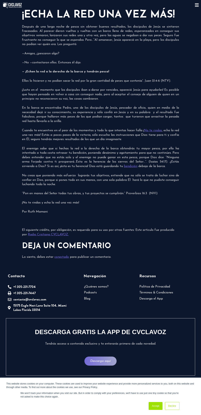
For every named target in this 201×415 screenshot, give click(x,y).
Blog (87, 298)
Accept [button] (155, 406)
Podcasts (90, 292)
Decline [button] (172, 406)
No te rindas (153, 130)
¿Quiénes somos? (96, 286)
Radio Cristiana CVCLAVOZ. (48, 234)
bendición (130, 166)
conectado (61, 257)
